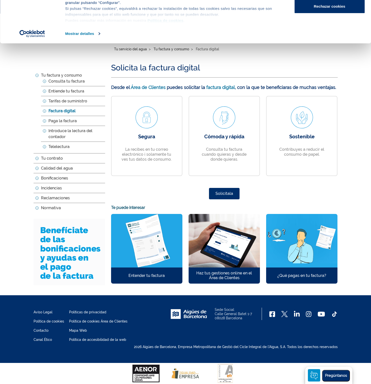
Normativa (51, 208)
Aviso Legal (43, 312)
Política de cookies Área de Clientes (98, 321)
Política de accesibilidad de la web (97, 340)
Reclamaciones (55, 198)
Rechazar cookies (329, 45)
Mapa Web (78, 330)
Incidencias (51, 188)
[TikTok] (334, 314)
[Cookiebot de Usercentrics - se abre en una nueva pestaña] (32, 73)
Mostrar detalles (79, 73)
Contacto (41, 330)
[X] (284, 314)
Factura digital (62, 111)
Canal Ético (43, 340)
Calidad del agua (57, 168)
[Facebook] (272, 314)
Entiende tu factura (66, 91)
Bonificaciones (54, 178)
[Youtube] (321, 314)
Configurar (330, 29)
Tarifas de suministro (67, 101)
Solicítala (224, 193)
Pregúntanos (336, 375)
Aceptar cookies (329, 13)
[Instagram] (309, 314)
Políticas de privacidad (87, 312)
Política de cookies (49, 321)
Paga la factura (62, 120)
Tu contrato (52, 158)
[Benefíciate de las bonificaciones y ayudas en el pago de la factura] (69, 251)
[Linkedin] (297, 314)
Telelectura (59, 146)
